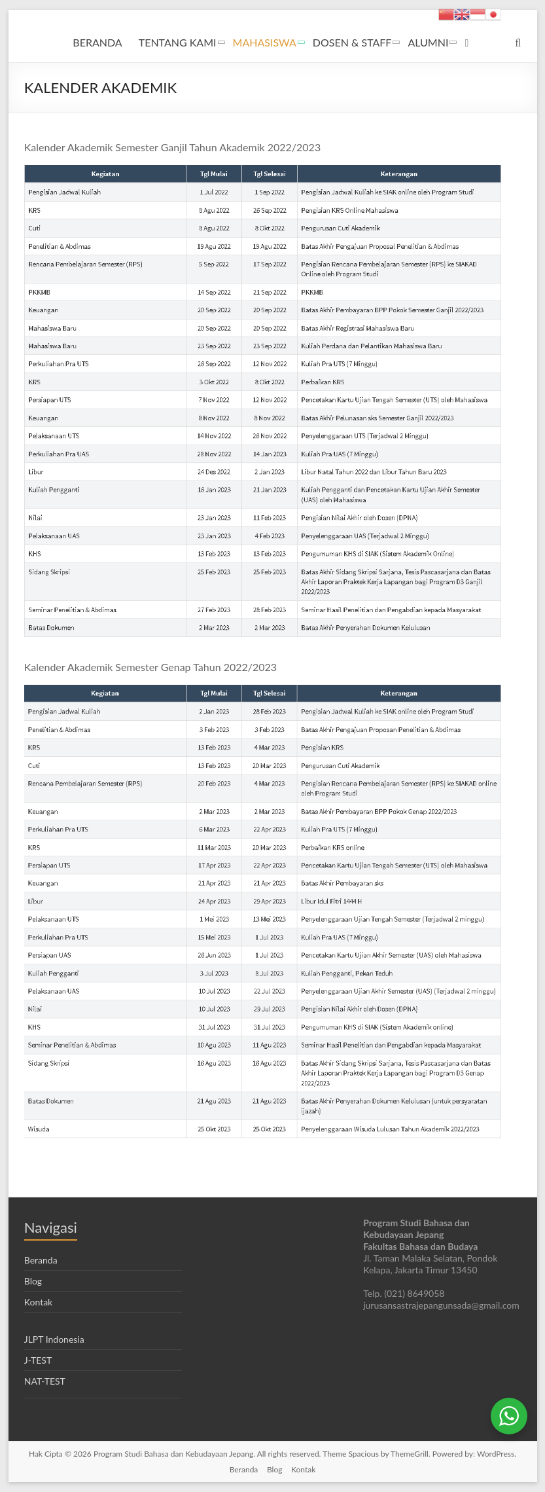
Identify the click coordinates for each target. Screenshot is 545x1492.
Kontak (38, 1301)
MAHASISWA (264, 42)
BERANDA (97, 42)
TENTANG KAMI (178, 42)
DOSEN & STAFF (352, 42)
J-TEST (38, 1360)
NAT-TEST (44, 1381)
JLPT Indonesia (54, 1339)
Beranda (41, 1259)
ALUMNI (428, 42)
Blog (33, 1280)
